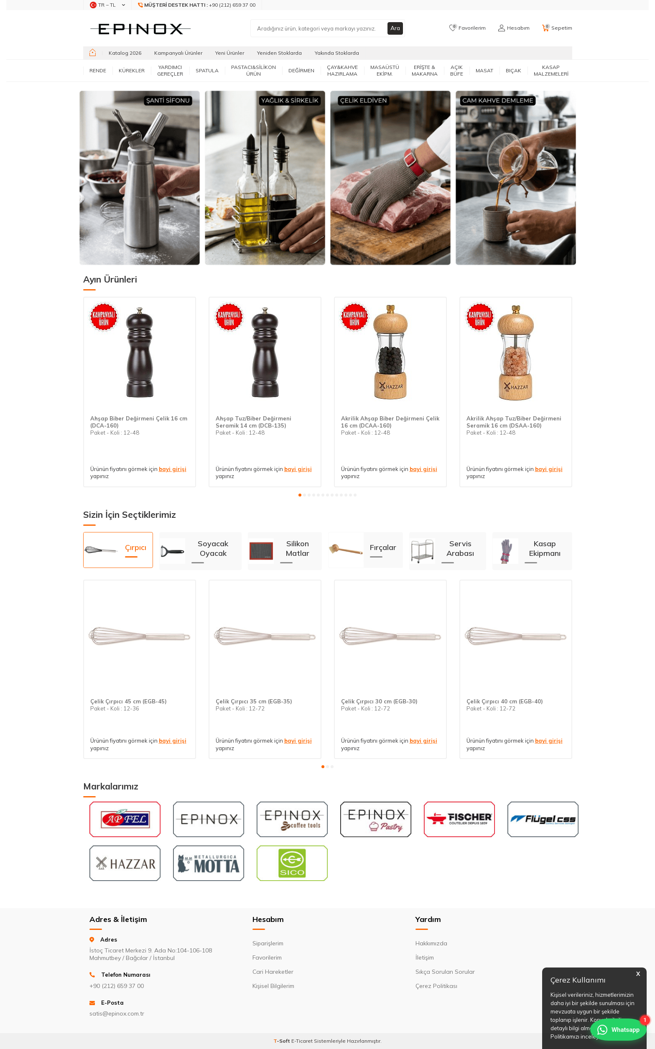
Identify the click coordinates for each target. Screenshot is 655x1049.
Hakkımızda (431, 943)
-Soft (282, 1041)
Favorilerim (267, 957)
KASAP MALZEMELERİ (551, 70)
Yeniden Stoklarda (279, 53)
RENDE (97, 70)
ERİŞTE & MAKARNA (425, 70)
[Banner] (139, 177)
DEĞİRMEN (301, 70)
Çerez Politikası (436, 986)
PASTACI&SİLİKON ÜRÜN (253, 70)
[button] (299, 495)
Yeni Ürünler (229, 53)
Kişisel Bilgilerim (273, 986)
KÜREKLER (132, 70)
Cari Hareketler (272, 971)
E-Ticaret (302, 1041)
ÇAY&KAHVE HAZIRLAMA (342, 70)
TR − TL (107, 5)
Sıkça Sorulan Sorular (445, 971)
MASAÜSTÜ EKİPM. (384, 70)
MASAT (484, 70)
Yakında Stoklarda (337, 53)
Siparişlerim (267, 943)
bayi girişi (172, 469)
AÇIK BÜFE (456, 70)
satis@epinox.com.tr (116, 1013)
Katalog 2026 (125, 53)
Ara (395, 28)
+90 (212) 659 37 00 (196, 5)
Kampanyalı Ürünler (178, 53)
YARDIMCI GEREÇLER (170, 70)
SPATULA (207, 70)
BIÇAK (513, 70)
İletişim (424, 957)
